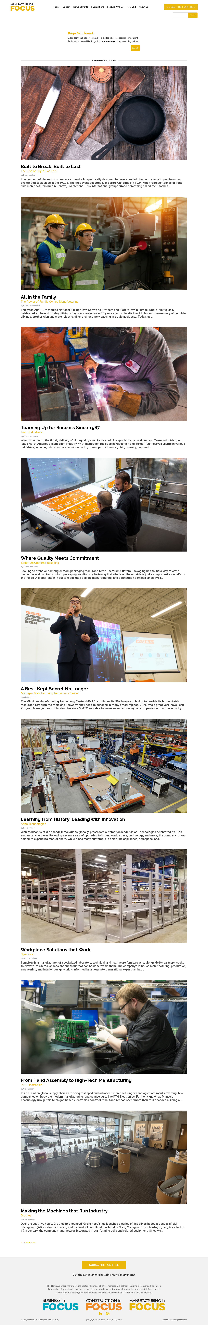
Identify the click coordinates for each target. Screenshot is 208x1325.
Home (57, 7)
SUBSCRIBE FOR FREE (104, 1265)
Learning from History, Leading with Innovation (104, 821)
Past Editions (97, 7)
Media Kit (131, 7)
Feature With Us (115, 7)
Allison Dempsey (30, 436)
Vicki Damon (28, 1089)
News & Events (80, 7)
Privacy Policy (53, 1320)
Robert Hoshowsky (31, 306)
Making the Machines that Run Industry (104, 1213)
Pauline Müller (29, 828)
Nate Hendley (29, 175)
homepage (109, 41)
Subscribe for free (181, 6)
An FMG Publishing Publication (175, 1320)
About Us (143, 7)
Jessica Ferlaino (30, 958)
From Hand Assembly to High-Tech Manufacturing (104, 1082)
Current (66, 7)
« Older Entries (28, 1242)
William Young (29, 697)
